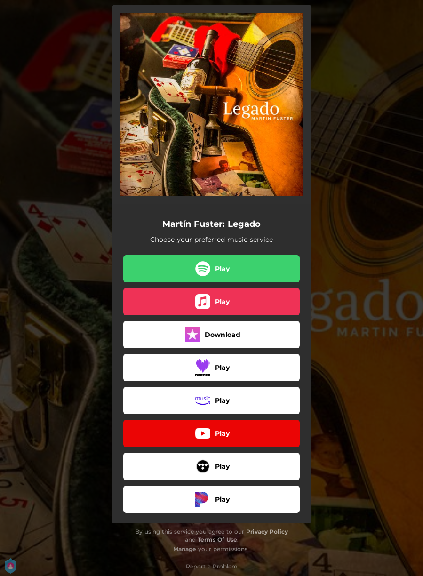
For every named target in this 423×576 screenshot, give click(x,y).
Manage (184, 548)
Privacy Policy (267, 531)
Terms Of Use (217, 539)
